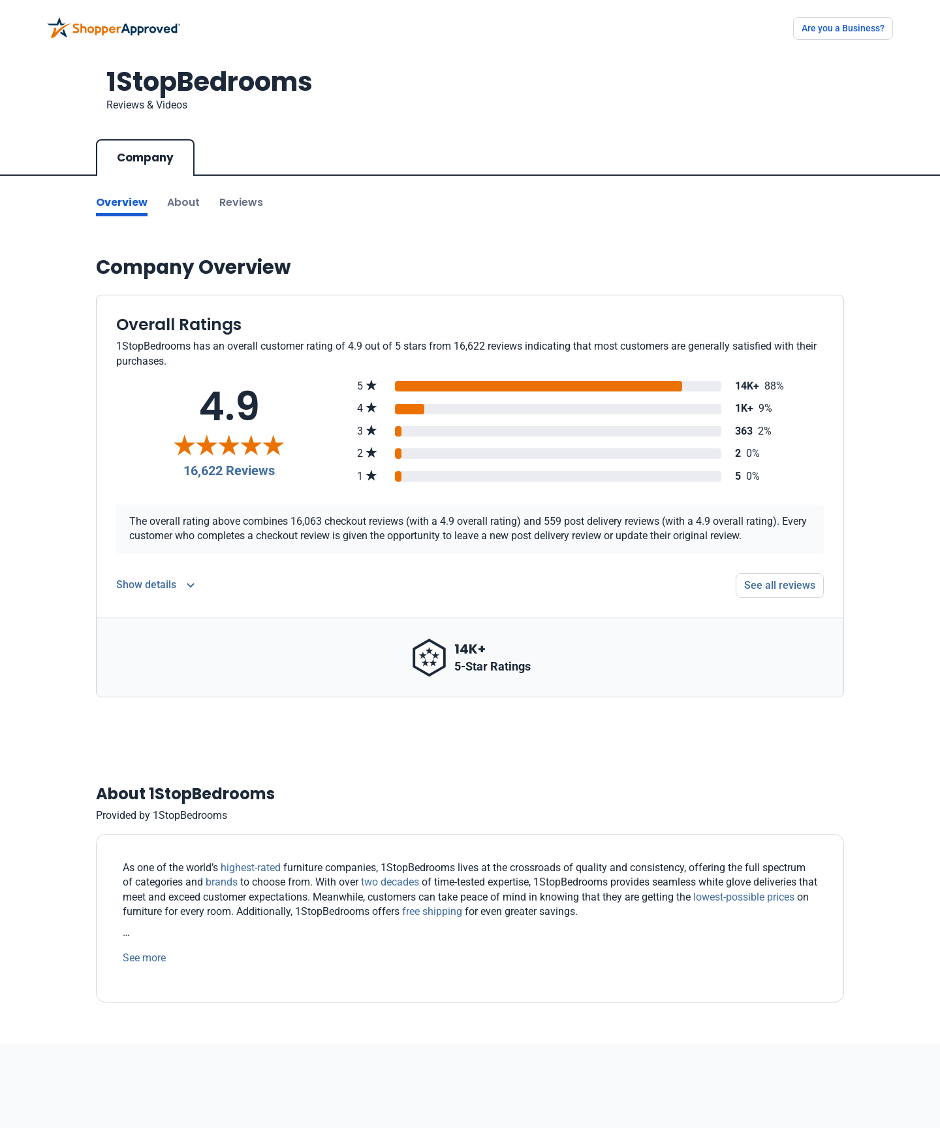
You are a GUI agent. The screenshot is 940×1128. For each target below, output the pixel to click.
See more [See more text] (144, 958)
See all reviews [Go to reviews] (779, 585)
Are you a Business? (843, 28)
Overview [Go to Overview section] (122, 202)
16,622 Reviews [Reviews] (229, 470)
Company (145, 157)
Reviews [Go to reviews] (241, 202)
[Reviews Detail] (155, 585)
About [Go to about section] (183, 202)
